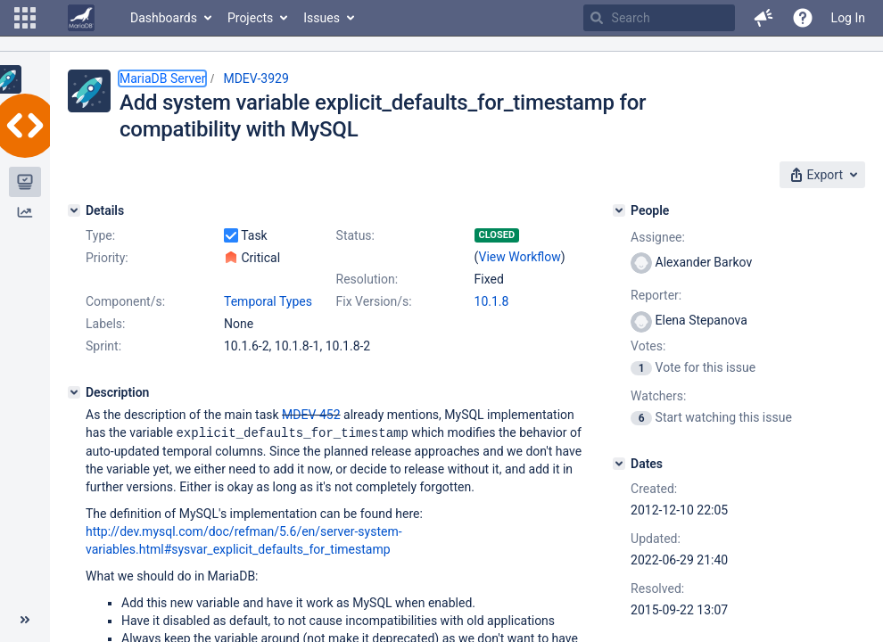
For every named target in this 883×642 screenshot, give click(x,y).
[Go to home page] (81, 18)
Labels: (105, 324)
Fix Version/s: (374, 301)
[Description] (74, 392)
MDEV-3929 (255, 78)
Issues (321, 18)
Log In (848, 18)
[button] (25, 18)
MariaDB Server (162, 78)
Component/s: (125, 301)
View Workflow (520, 257)
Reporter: (656, 295)
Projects (250, 18)
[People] (619, 210)
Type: (100, 235)
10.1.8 (492, 301)
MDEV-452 (311, 414)
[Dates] (619, 463)
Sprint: (103, 346)
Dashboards (163, 18)
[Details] (74, 210)
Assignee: (658, 237)
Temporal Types (268, 301)
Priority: (107, 258)
